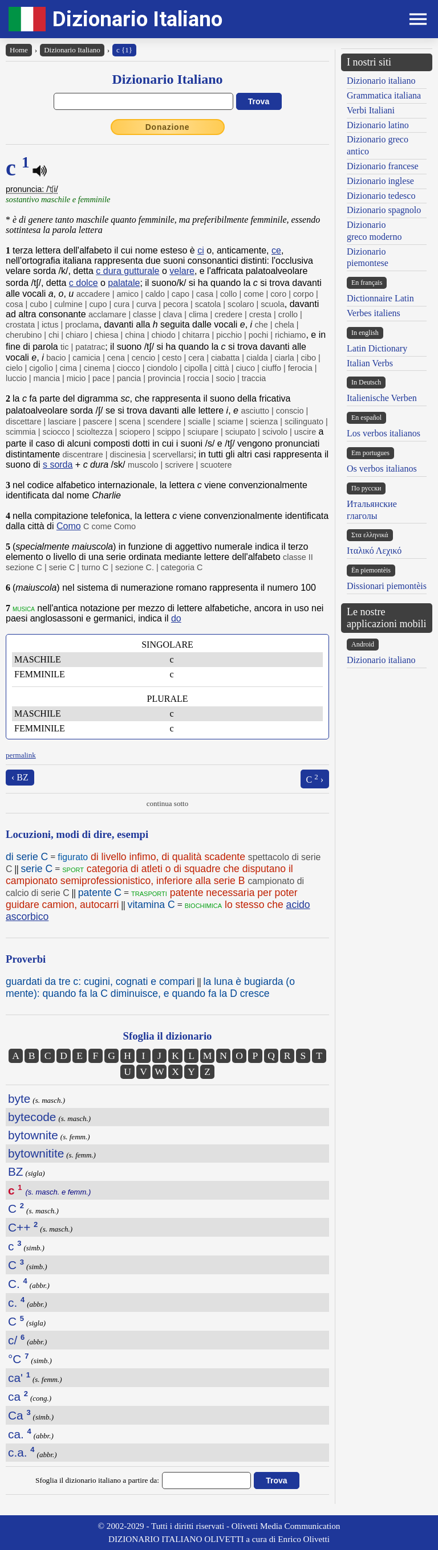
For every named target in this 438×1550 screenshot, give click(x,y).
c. (16, 1302)
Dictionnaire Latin (380, 298)
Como (68, 526)
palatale (124, 283)
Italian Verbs (370, 363)
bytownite (33, 1135)
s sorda (57, 464)
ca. (19, 1434)
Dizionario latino (378, 125)
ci (200, 250)
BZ (15, 1171)
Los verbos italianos (383, 433)
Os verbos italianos (382, 468)
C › (315, 778)
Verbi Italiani (371, 110)
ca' (19, 1377)
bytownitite (36, 1153)
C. (17, 1283)
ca (18, 1396)
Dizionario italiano (381, 80)
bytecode (32, 1116)
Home (19, 50)
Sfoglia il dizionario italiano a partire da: (97, 1480)
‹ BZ (20, 777)
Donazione (167, 127)
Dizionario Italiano (137, 19)
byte (19, 1098)
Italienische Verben (382, 398)
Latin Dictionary (377, 348)
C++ (23, 1227)
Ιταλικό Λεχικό (374, 550)
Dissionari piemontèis (387, 586)
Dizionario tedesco (381, 196)
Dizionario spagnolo (384, 210)
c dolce (83, 283)
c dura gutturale (127, 271)
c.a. (21, 1452)
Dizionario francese (383, 166)
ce (276, 250)
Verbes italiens (373, 313)
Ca (19, 1415)
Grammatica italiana (384, 95)
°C (18, 1358)
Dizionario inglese (380, 181)
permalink (21, 755)
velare (181, 271)
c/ (16, 1340)
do (176, 618)
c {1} (124, 50)
